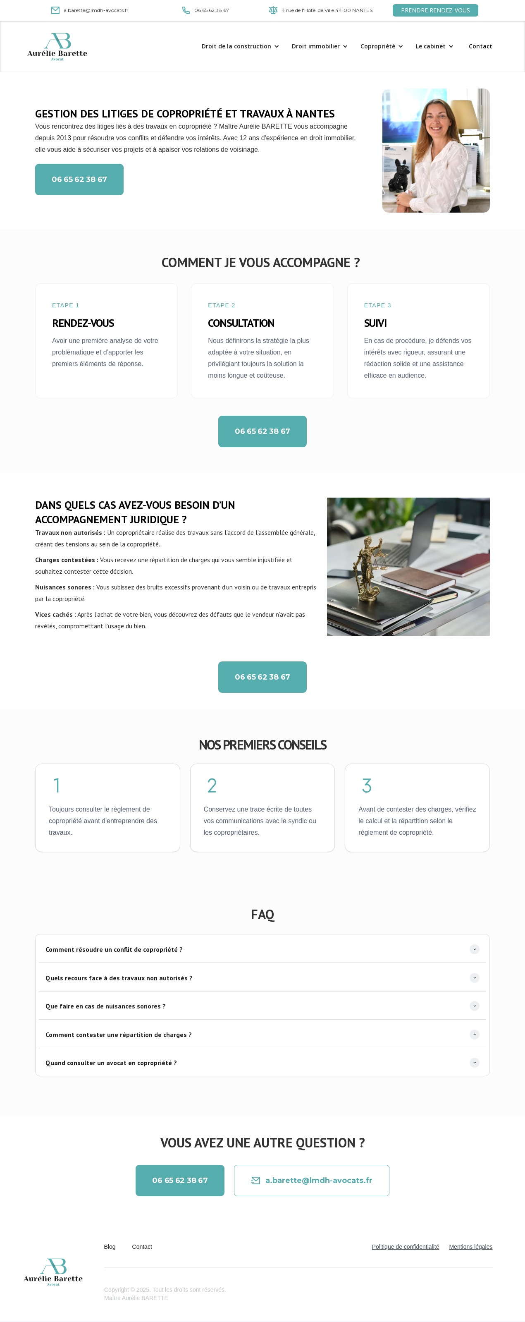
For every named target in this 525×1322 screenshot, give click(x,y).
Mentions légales (470, 1246)
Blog (110, 1246)
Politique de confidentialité (405, 1246)
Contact (480, 46)
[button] (243, 46)
